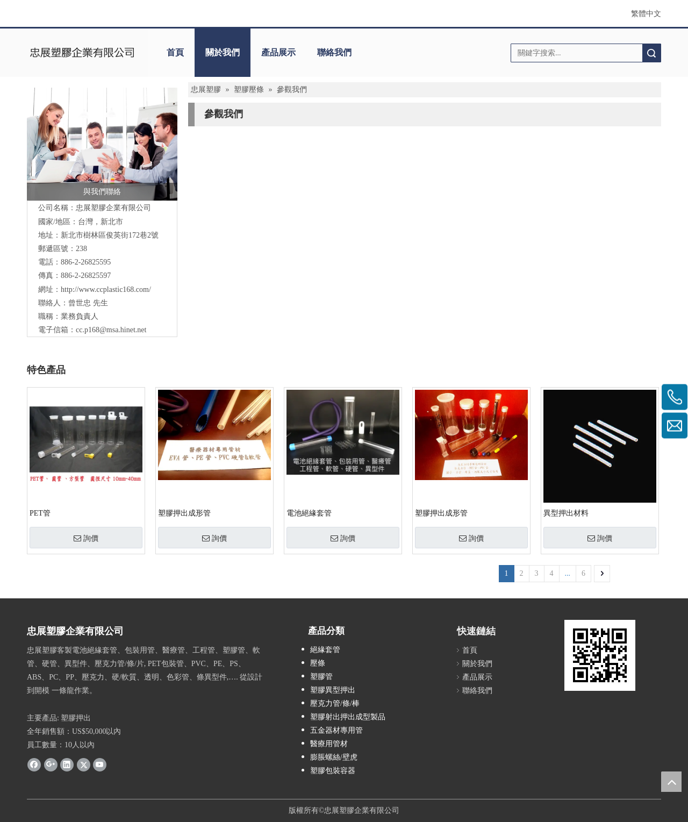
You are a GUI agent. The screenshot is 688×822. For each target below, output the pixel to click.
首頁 (175, 52)
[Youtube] (99, 764)
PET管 (40, 513)
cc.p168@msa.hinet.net (111, 330)
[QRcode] (599, 655)
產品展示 (278, 52)
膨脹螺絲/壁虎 (333, 757)
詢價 (86, 538)
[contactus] (102, 144)
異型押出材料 (566, 513)
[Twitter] (83, 764)
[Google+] (51, 764)
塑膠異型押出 (332, 690)
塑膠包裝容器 (332, 771)
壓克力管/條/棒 (335, 703)
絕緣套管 (325, 650)
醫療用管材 (329, 744)
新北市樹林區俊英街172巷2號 (110, 235)
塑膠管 (321, 677)
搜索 (651, 53)
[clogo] (82, 53)
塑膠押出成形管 (184, 513)
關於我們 (222, 52)
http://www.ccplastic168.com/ (106, 289)
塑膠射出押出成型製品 (347, 717)
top (671, 781)
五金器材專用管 (336, 730)
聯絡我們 (334, 52)
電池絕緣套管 (309, 513)
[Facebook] (34, 764)
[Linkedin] (67, 764)
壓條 (317, 663)
